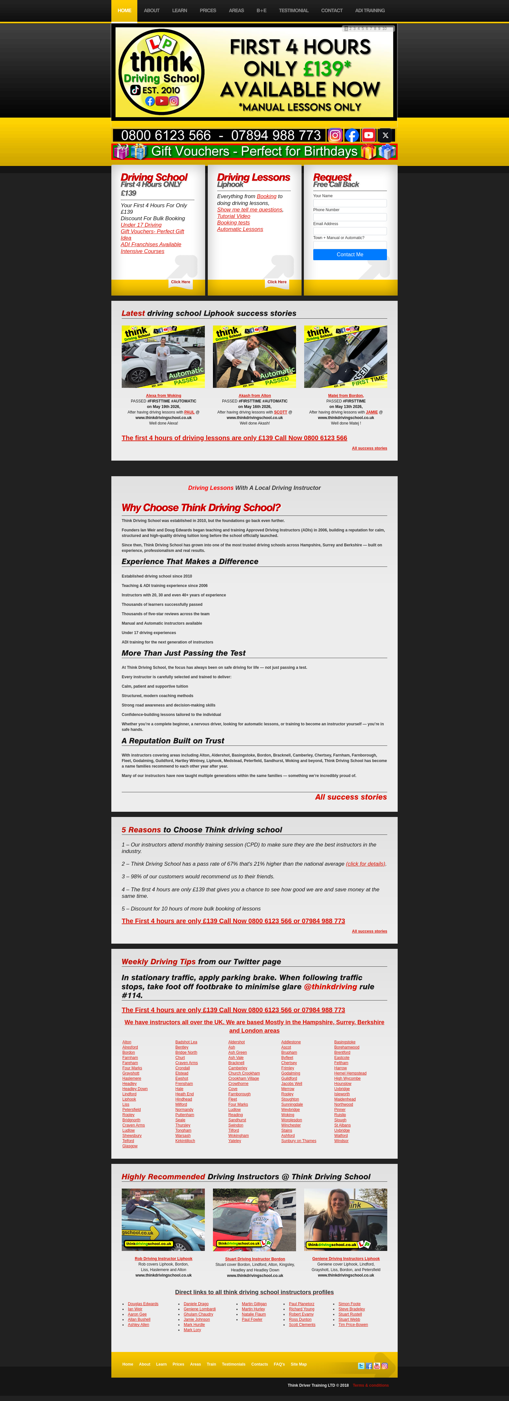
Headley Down (135, 1089)
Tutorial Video (233, 216)
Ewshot (181, 1078)
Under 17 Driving (141, 225)
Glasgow (130, 1146)
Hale (179, 1089)
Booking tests (233, 223)
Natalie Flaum (254, 1314)
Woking (287, 1115)
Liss (125, 1104)
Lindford (129, 1094)
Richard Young (301, 1309)
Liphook (129, 1099)
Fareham (130, 1063)
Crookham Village (243, 1078)
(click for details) (365, 864)
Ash (231, 1047)
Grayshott (130, 1073)
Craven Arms (133, 1125)
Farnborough (239, 1094)
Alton (126, 1042)
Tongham (183, 1130)
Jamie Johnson (197, 1319)
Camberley (237, 1068)
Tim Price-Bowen (353, 1324)
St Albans (342, 1125)
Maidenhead (345, 1099)
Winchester (291, 1125)
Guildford (289, 1078)
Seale (180, 1120)
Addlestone (291, 1042)
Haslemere (131, 1078)
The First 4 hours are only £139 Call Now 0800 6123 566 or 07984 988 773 (233, 920)
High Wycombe (347, 1078)
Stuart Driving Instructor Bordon (255, 1259)
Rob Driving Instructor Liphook (163, 1258)
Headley (129, 1083)
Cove (232, 1089)
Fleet (232, 1099)
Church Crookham (244, 1073)
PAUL (189, 412)
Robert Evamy (301, 1314)
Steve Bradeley (352, 1309)
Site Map (299, 1364)
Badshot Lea (186, 1042)
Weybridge (290, 1109)
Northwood (343, 1104)
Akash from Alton (255, 395)
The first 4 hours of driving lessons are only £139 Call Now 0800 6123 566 (234, 437)
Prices (178, 1364)
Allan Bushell (139, 1319)
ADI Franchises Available (151, 244)
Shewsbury (132, 1135)
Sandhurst (237, 1120)
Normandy (184, 1109)
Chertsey (289, 1063)
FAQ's (279, 1364)
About (144, 1364)
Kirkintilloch (185, 1141)
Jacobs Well (291, 1083)
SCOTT (280, 412)
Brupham (289, 1052)
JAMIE (372, 412)
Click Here (180, 282)
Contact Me (350, 254)
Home (127, 1364)
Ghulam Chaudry (198, 1314)
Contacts (259, 1364)
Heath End (184, 1094)
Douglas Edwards (143, 1304)
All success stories (369, 448)
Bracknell (236, 1063)
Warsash (183, 1135)
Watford (341, 1135)
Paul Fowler (252, 1319)
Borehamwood (346, 1047)
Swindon (235, 1125)
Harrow (340, 1068)
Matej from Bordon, (346, 395)
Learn (161, 1364)
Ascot (286, 1047)
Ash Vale (235, 1057)
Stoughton (290, 1099)
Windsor (341, 1141)
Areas (195, 1364)
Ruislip (340, 1115)
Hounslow (343, 1083)
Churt (180, 1057)
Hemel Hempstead (350, 1073)
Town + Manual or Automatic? (339, 238)
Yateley (234, 1141)
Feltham (341, 1063)
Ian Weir (135, 1309)
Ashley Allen (138, 1324)
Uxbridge (342, 1089)
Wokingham (238, 1135)
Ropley (128, 1115)
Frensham (184, 1083)
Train (211, 1364)
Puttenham (184, 1115)
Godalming (290, 1073)
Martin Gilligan (254, 1304)
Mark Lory (192, 1330)
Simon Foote (350, 1304)
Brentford (342, 1052)
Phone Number (326, 210)
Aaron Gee (137, 1314)
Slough (340, 1120)
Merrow (287, 1089)
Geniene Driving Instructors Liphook (346, 1258)
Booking (267, 196)
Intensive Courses (142, 251)
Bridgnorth (131, 1120)
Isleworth (342, 1094)
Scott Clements (302, 1324)
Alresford (130, 1047)
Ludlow (128, 1130)
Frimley (287, 1068)
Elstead (181, 1073)
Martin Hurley (253, 1309)
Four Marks (132, 1068)
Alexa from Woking (163, 395)
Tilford (233, 1130)
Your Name (323, 196)
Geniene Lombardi (200, 1309)
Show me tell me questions (249, 210)
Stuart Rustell (350, 1314)
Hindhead (183, 1099)
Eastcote (342, 1057)
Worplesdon (291, 1120)
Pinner (340, 1109)
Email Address (325, 224)
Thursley (182, 1125)
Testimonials (233, 1364)
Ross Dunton (300, 1319)
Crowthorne (238, 1083)
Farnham (130, 1057)
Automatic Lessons (240, 229)
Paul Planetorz (301, 1304)
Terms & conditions (371, 1385)
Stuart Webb (349, 1319)
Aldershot (236, 1042)
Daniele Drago (196, 1304)
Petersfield (131, 1109)
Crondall (182, 1068)
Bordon (128, 1052)
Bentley (181, 1047)
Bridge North (186, 1052)
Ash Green (237, 1052)
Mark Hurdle (194, 1324)
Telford (128, 1141)
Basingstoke (344, 1042)
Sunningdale (292, 1104)
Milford (181, 1104)
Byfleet (287, 1057)
